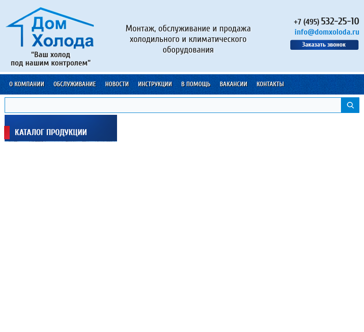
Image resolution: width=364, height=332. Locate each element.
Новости (117, 84)
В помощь (195, 84)
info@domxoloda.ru (326, 32)
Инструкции (155, 84)
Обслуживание (74, 84)
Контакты (270, 84)
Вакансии (233, 84)
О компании (26, 84)
